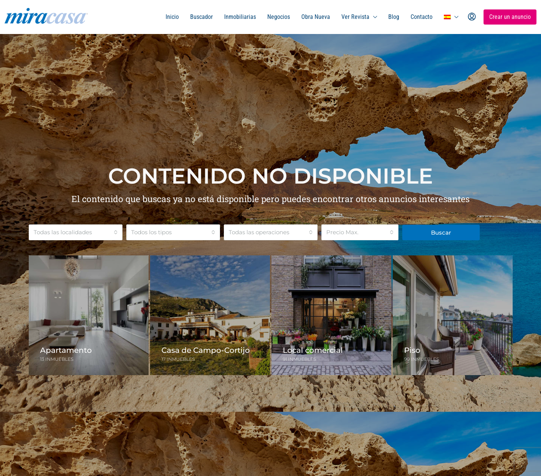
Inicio (172, 16)
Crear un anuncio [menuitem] (510, 16)
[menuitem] (472, 17)
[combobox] (75, 232)
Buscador (201, 16)
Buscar (441, 232)
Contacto (421, 16)
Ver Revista (355, 16)
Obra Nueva (315, 16)
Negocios (278, 16)
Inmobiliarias (240, 16)
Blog (393, 16)
